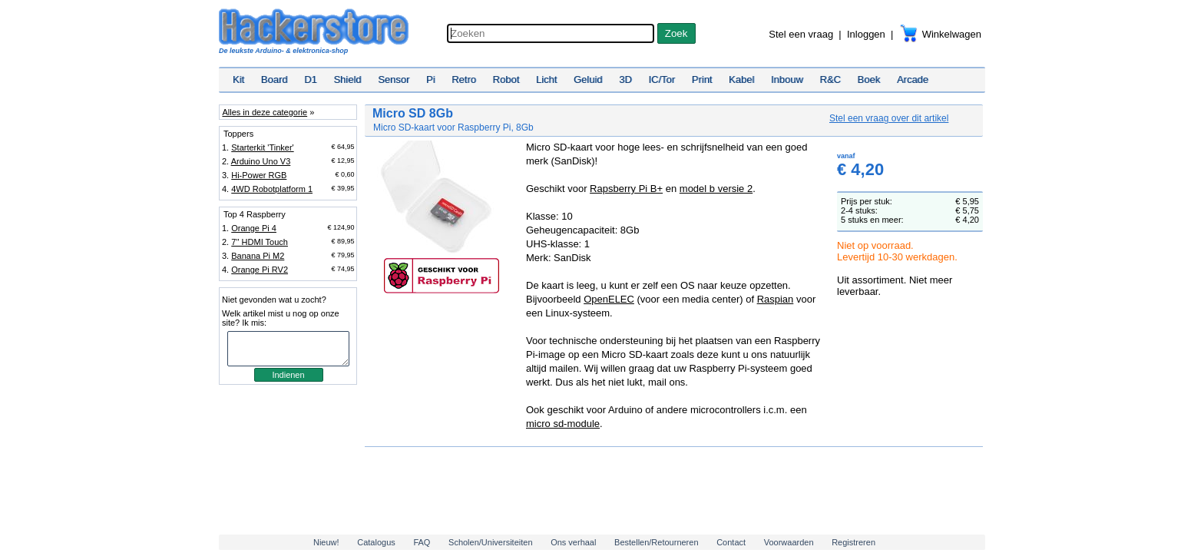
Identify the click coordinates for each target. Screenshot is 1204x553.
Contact (731, 542)
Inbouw (787, 79)
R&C (830, 79)
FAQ (421, 542)
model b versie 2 (716, 188)
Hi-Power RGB (258, 175)
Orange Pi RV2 (259, 269)
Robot (506, 79)
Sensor (393, 79)
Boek (869, 79)
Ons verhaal (573, 542)
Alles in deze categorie (264, 112)
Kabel (741, 79)
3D (625, 79)
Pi (430, 79)
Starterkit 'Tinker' (262, 147)
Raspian (775, 299)
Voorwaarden (789, 542)
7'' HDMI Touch (259, 242)
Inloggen (866, 34)
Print (702, 79)
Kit (238, 79)
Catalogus (376, 542)
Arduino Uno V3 (261, 161)
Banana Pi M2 (257, 255)
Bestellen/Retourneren (656, 542)
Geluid (588, 79)
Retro (464, 79)
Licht (546, 79)
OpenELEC (609, 299)
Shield (347, 79)
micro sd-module (563, 423)
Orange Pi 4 (253, 228)
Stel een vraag (801, 34)
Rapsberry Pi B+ (626, 188)
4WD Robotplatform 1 (272, 189)
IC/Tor (661, 79)
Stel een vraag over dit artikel (888, 118)
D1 (310, 79)
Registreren (853, 542)
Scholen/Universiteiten (490, 542)
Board (274, 79)
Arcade (912, 79)
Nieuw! (326, 542)
